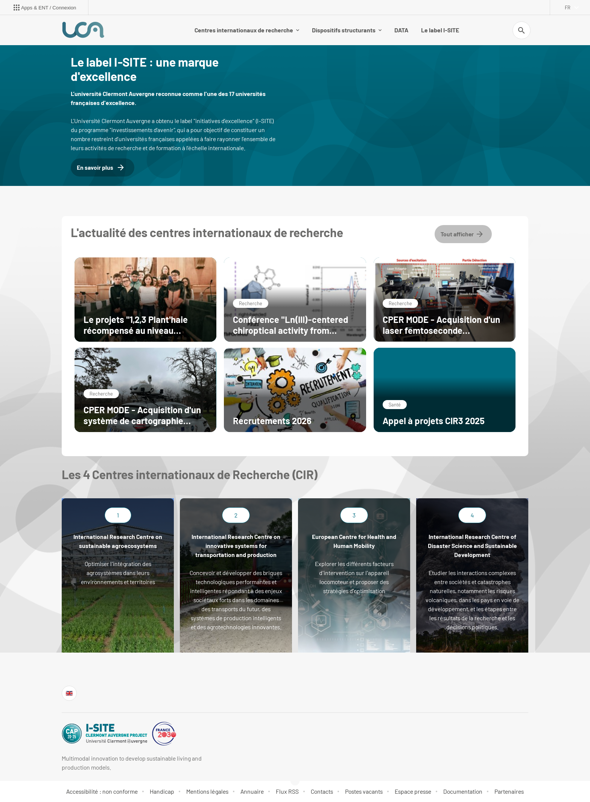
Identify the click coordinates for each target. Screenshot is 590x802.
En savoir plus (101, 167)
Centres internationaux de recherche (247, 29)
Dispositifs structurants (347, 29)
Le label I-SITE (440, 29)
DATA (401, 29)
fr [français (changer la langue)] (567, 8)
